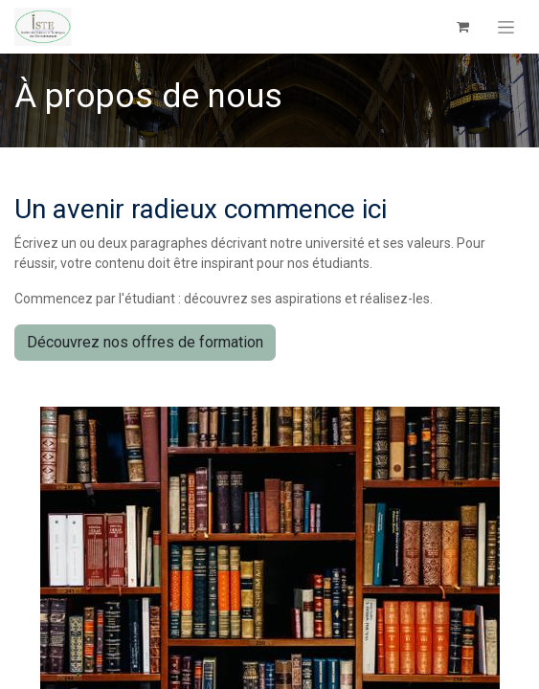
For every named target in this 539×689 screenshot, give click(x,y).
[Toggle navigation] (506, 27)
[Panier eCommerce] (462, 27)
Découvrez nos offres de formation (145, 342)
